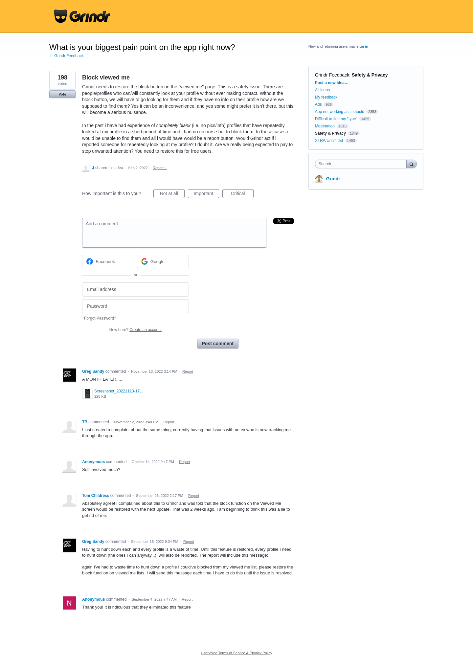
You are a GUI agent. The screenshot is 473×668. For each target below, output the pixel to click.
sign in (362, 46)
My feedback (326, 97)
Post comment (218, 343)
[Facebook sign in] (108, 261)
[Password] (135, 306)
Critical (242, 194)
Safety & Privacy (370, 75)
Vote (62, 94)
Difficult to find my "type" (336, 119)
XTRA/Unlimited (329, 140)
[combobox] (362, 164)
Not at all (172, 194)
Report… (160, 168)
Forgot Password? (100, 318)
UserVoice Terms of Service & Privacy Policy (236, 653)
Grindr (333, 178)
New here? (135, 329)
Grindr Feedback (332, 75)
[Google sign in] (163, 261)
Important (206, 194)
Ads (318, 104)
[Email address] (135, 289)
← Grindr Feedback (66, 56)
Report (187, 371)
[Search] (411, 164)
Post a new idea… (332, 82)
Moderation (325, 126)
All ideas (322, 90)
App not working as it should (339, 111)
